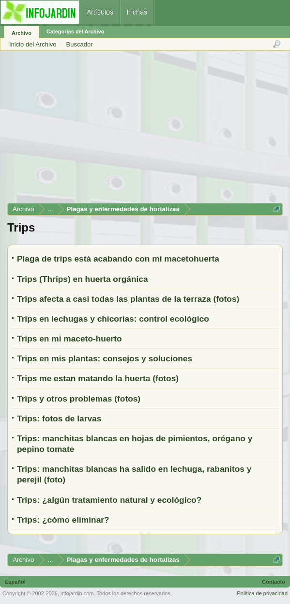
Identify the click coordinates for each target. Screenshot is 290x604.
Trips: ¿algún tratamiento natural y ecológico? (109, 500)
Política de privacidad (262, 593)
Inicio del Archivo (33, 44)
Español (15, 582)
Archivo (21, 33)
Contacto (273, 582)
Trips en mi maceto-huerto (69, 338)
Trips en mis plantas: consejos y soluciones (104, 358)
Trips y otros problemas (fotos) (78, 398)
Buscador (79, 44)
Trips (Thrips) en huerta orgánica (82, 279)
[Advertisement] (144, 130)
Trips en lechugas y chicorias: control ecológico (113, 319)
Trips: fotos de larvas (59, 418)
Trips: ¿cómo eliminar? (63, 520)
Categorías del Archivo (75, 31)
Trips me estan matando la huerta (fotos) (98, 378)
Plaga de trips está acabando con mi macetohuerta (118, 258)
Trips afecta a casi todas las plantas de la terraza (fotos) (128, 299)
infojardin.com (77, 593)
